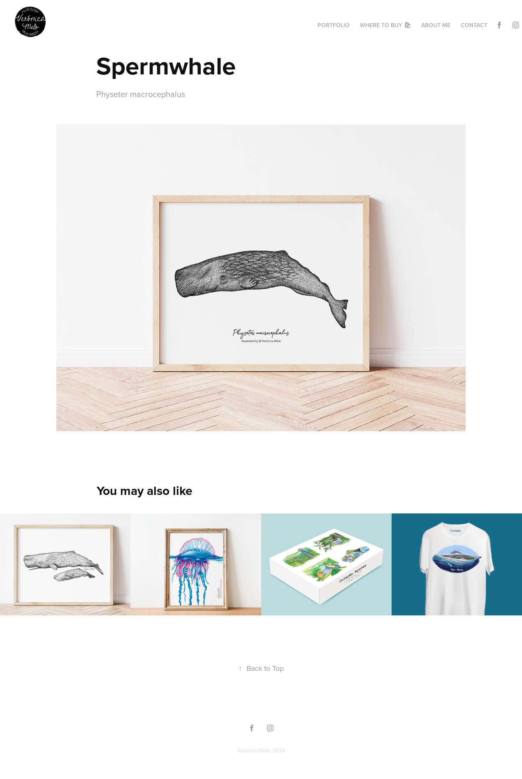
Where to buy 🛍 (385, 25)
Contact (474, 25)
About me (435, 25)
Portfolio (334, 25)
